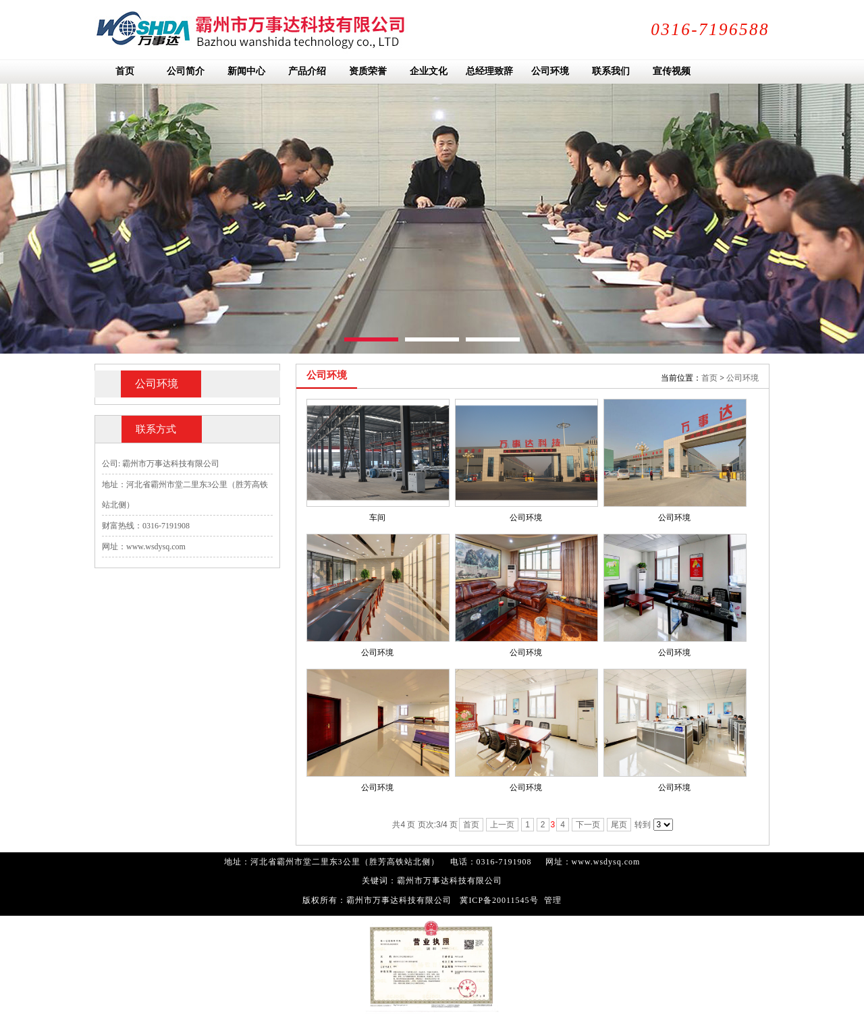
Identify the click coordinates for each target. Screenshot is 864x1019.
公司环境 (742, 378)
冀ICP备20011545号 (499, 900)
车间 (377, 517)
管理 (553, 900)
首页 (709, 378)
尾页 (619, 824)
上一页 (502, 824)
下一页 (588, 824)
